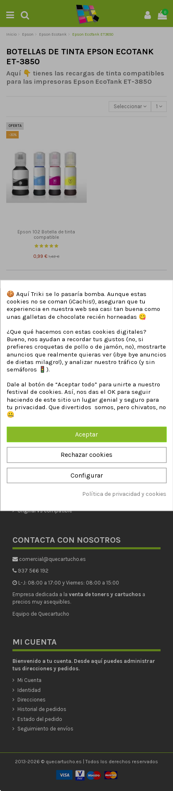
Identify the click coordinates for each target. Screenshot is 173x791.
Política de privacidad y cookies (124, 493)
